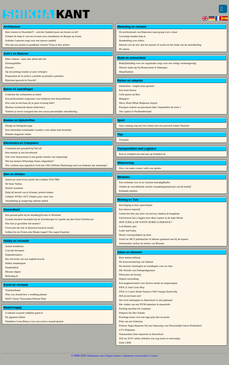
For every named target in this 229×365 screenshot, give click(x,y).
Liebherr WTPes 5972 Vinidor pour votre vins (29, 196)
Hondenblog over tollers (131, 40)
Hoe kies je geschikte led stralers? (22, 223)
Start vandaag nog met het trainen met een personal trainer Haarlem (154, 125)
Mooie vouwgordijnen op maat (135, 234)
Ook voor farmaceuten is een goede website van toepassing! (36, 156)
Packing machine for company (135, 308)
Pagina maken (113, 355)
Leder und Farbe (127, 230)
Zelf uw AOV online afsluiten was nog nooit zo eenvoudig (149, 338)
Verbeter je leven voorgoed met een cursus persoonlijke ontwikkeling (41, 111)
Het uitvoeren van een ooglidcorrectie (24, 258)
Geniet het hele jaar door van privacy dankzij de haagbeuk (149, 213)
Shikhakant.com (95, 355)
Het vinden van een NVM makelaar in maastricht (144, 304)
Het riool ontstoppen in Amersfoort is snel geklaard (146, 300)
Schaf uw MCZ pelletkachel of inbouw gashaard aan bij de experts (153, 239)
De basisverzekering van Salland (136, 261)
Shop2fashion (126, 71)
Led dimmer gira (128, 226)
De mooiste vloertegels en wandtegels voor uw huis (146, 266)
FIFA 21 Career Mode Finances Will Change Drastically (148, 291)
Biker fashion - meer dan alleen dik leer (25, 58)
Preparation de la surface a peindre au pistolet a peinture (34, 75)
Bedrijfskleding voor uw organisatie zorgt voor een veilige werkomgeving (157, 63)
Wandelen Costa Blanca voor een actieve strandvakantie (34, 321)
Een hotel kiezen (127, 90)
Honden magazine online (18, 134)
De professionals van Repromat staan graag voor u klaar (148, 31)
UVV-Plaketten (127, 329)
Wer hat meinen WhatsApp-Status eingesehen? (29, 161)
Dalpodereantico (13, 254)
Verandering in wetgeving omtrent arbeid (26, 200)
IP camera (124, 49)
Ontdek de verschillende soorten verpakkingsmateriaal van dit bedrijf (155, 186)
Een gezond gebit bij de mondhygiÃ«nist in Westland (33, 214)
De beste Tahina (13, 183)
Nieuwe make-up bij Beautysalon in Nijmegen (143, 67)
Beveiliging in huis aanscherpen (135, 205)
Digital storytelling (129, 278)
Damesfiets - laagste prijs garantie (137, 85)
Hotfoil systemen (14, 188)
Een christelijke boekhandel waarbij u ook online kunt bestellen (38, 129)
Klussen (9, 67)
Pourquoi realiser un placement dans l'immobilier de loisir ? (150, 107)
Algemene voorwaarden (135, 355)
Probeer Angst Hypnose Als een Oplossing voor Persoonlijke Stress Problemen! (160, 325)
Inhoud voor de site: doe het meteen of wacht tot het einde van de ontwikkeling (160, 44)
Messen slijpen (13, 271)
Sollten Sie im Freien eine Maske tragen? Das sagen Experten (37, 231)
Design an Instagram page (18, 125)
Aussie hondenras (14, 246)
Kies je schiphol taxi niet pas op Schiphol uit (142, 153)
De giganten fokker (15, 317)
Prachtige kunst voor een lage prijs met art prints (144, 317)
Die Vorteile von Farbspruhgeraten (137, 270)
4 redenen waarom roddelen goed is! (24, 312)
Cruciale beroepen (14, 250)
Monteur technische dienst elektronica (25, 107)
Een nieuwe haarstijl (129, 209)
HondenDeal (11, 267)
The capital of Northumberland (135, 111)
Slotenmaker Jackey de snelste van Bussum (141, 243)
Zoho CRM (125, 342)
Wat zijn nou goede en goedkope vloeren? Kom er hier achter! (37, 44)
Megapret (124, 98)
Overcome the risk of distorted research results (29, 227)
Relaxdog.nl (11, 275)
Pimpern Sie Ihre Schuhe (132, 312)
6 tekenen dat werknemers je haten (23, 94)
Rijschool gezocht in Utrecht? (20, 80)
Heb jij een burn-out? (130, 295)
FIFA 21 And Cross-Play (132, 287)
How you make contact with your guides (140, 168)
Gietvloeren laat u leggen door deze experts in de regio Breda (151, 217)
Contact (154, 355)
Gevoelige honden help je (132, 36)
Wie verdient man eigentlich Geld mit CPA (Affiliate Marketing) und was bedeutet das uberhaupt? (56, 165)
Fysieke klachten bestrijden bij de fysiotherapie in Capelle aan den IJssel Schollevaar (49, 219)
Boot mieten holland (129, 257)
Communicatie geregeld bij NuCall (23, 148)
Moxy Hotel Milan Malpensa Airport (138, 102)
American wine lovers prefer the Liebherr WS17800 (32, 179)
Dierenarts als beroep (130, 274)
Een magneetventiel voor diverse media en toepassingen (148, 283)
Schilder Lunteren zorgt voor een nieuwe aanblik (30, 40)
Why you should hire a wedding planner (26, 294)
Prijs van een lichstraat (131, 321)
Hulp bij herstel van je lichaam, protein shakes (29, 192)
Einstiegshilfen (13, 63)
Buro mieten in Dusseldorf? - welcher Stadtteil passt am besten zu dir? (41, 31)
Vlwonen (124, 139)
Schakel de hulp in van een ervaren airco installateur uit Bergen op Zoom (43, 36)
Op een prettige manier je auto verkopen (26, 71)
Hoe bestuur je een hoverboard (21, 152)
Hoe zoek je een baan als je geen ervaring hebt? (30, 102)
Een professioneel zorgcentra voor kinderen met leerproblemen (38, 98)
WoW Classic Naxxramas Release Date (25, 298)
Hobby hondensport (15, 263)
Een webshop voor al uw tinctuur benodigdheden (144, 182)
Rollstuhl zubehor (128, 190)
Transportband (12, 290)
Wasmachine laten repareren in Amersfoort (141, 334)
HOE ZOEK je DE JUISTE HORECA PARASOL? (145, 222)
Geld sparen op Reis (129, 94)
